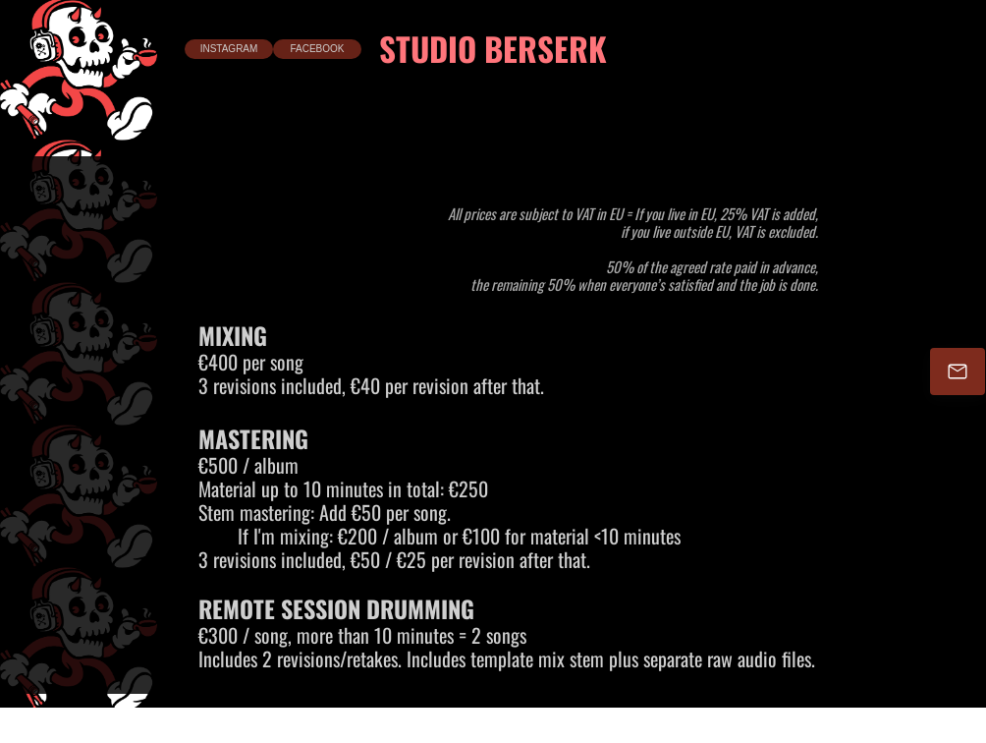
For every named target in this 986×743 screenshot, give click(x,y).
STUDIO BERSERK (493, 49)
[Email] (957, 371)
